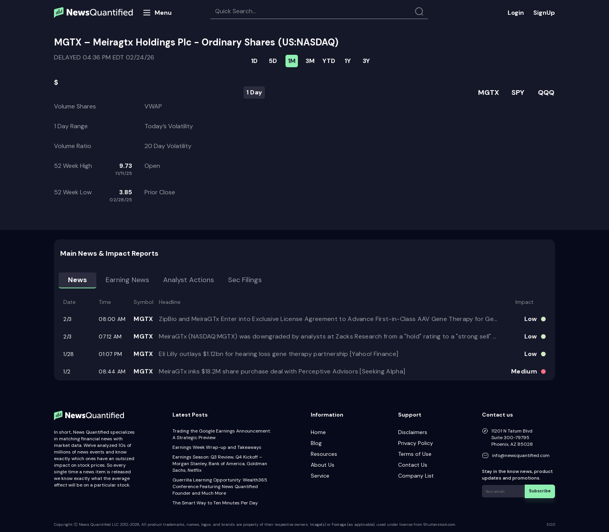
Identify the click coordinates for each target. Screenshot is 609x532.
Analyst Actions (188, 279)
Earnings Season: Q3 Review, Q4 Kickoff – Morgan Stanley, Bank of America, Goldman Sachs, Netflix (219, 463)
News (77, 279)
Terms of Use (415, 453)
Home (318, 432)
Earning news (127, 279)
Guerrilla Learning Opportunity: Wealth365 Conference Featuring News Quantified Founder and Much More (219, 486)
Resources (324, 453)
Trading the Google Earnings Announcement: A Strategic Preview (221, 434)
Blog (316, 443)
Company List (416, 475)
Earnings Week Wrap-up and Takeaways (216, 447)
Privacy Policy (415, 443)
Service (320, 475)
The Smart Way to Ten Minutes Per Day (215, 503)
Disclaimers (412, 432)
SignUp (544, 13)
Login (516, 13)
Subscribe (541, 490)
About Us (322, 464)
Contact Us (412, 464)
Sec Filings (245, 279)
